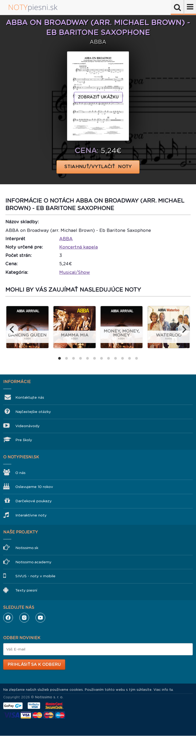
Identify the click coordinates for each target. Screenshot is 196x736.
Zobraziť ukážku (98, 97)
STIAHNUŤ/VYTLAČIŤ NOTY (98, 166)
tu (171, 690)
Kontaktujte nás (29, 397)
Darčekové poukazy (33, 501)
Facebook (8, 617)
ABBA (66, 238)
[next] (184, 329)
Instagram (24, 617)
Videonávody (27, 426)
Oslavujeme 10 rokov (34, 487)
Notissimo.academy (33, 562)
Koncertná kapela (78, 247)
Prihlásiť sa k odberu (34, 664)
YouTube (40, 617)
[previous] (12, 329)
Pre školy (23, 440)
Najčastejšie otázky (33, 412)
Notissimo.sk (26, 548)
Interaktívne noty (31, 515)
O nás (20, 473)
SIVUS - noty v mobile (35, 576)
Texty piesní (26, 590)
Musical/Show (74, 272)
